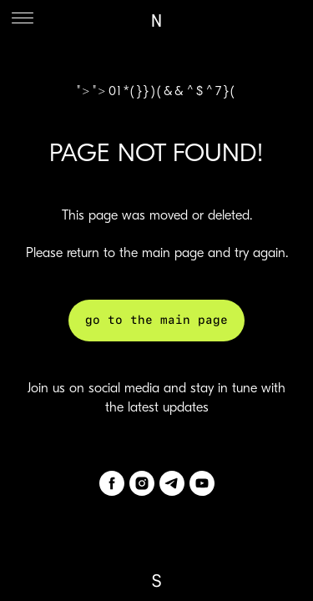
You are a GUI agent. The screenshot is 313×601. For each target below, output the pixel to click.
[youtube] (202, 483)
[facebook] (111, 483)
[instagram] (141, 483)
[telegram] (171, 483)
